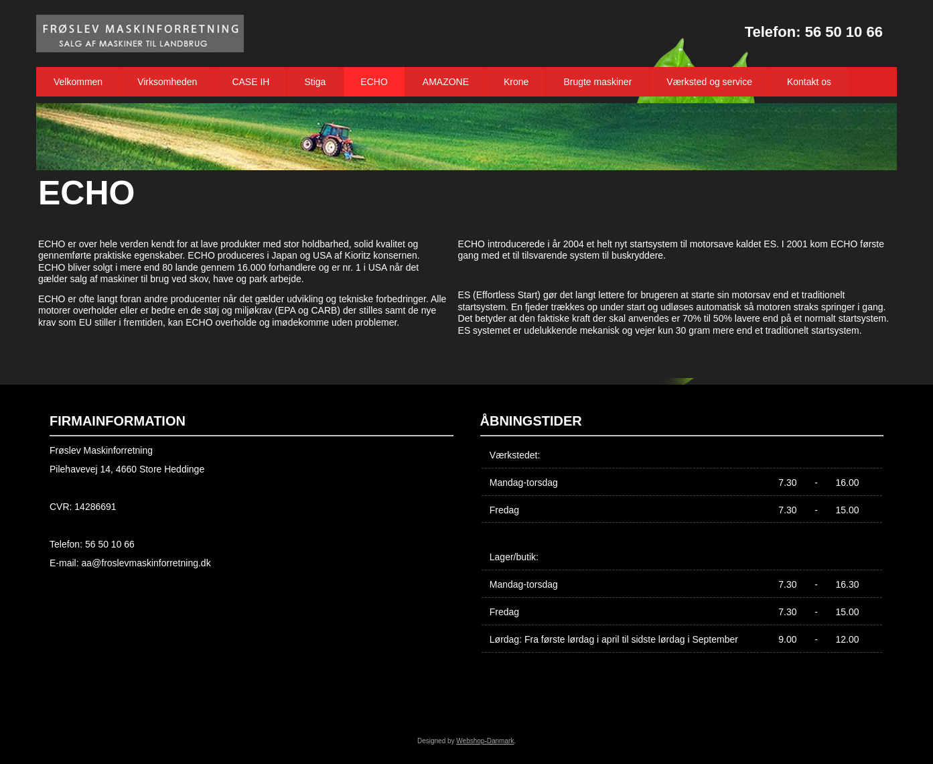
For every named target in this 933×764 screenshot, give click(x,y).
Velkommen (78, 81)
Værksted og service (709, 81)
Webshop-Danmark (485, 741)
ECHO (373, 81)
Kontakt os (809, 81)
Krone (516, 81)
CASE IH (250, 81)
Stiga (315, 81)
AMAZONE (446, 81)
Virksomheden (167, 81)
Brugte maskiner (597, 81)
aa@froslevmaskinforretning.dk (145, 563)
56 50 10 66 (844, 31)
